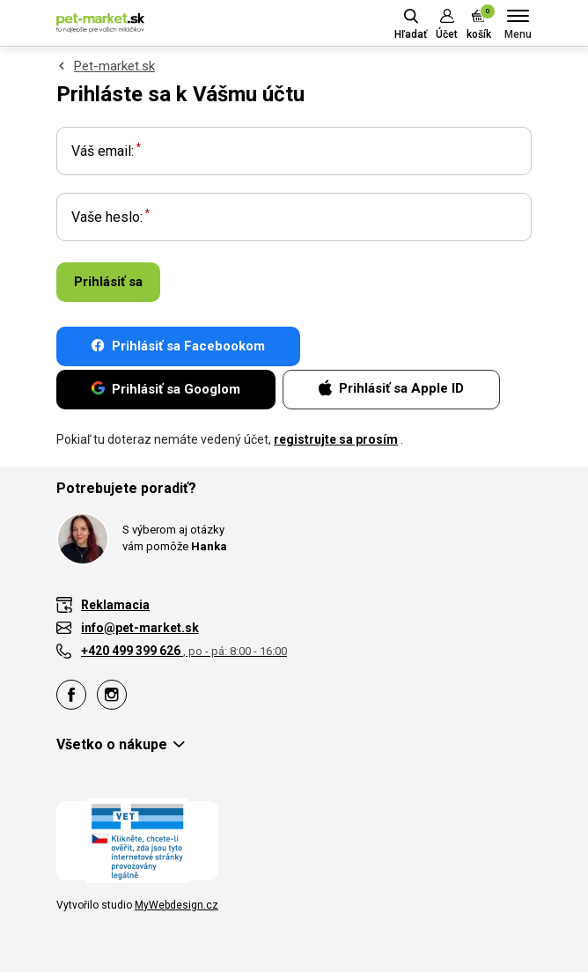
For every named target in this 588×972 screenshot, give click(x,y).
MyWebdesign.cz (176, 905)
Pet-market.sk (114, 66)
